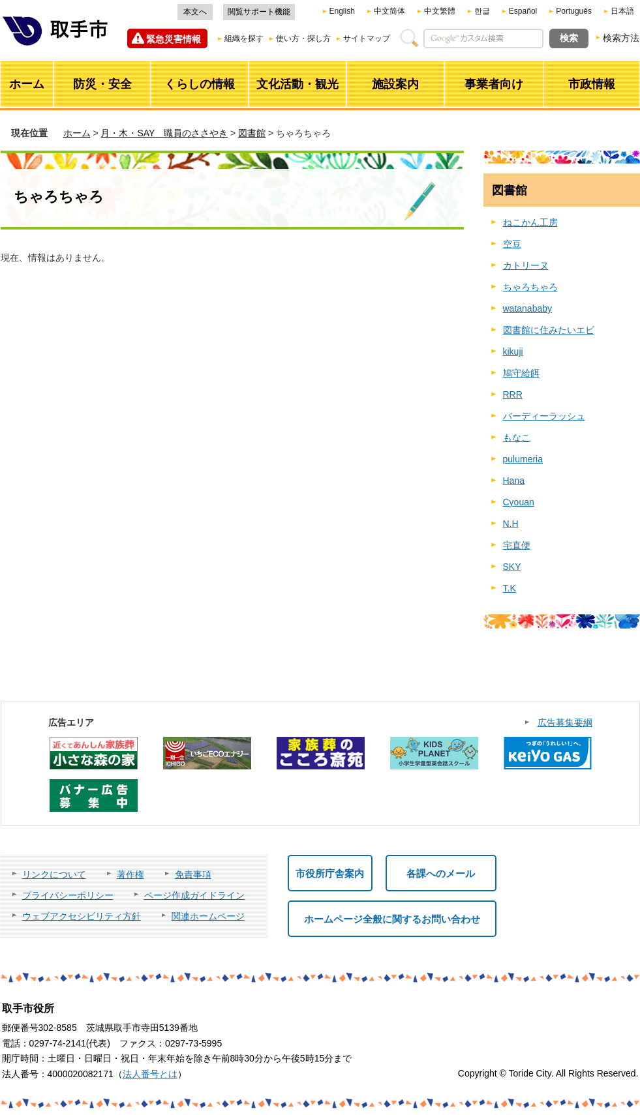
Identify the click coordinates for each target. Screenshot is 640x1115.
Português (574, 11)
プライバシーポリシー (68, 895)
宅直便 (516, 545)
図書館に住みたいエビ (548, 330)
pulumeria (523, 459)
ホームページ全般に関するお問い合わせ (392, 919)
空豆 (512, 244)
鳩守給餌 (521, 373)
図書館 (252, 133)
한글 (482, 11)
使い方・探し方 (303, 38)
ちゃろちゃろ (530, 287)
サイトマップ (366, 38)
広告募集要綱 (565, 722)
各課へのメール (440, 873)
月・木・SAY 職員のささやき (164, 133)
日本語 (622, 11)
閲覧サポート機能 (259, 11)
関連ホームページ (208, 916)
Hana (514, 480)
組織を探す (244, 38)
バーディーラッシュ (544, 416)
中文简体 (389, 11)
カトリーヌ (526, 265)
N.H (511, 523)
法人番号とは (150, 1074)
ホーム (77, 133)
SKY (512, 566)
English (342, 11)
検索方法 (621, 38)
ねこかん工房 (530, 222)
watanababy (528, 308)
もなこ (516, 437)
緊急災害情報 (173, 39)
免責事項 (193, 874)
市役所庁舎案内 (330, 873)
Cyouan (518, 502)
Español (523, 11)
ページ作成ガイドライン (194, 895)
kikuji (513, 351)
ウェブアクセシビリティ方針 (81, 916)
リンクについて (54, 874)
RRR (513, 394)
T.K (509, 588)
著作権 (130, 874)
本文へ (195, 11)
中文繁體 (439, 11)
